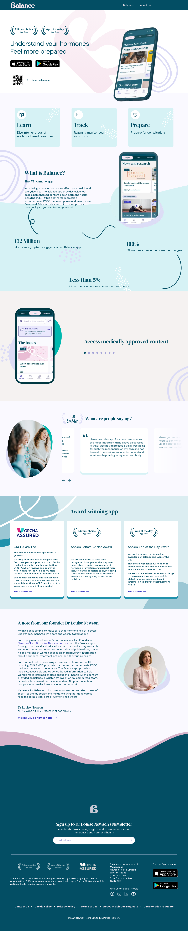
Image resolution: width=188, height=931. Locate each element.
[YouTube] (133, 894)
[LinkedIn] (126, 894)
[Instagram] (119, 894)
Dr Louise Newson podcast (52, 643)
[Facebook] (112, 894)
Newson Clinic (26, 643)
